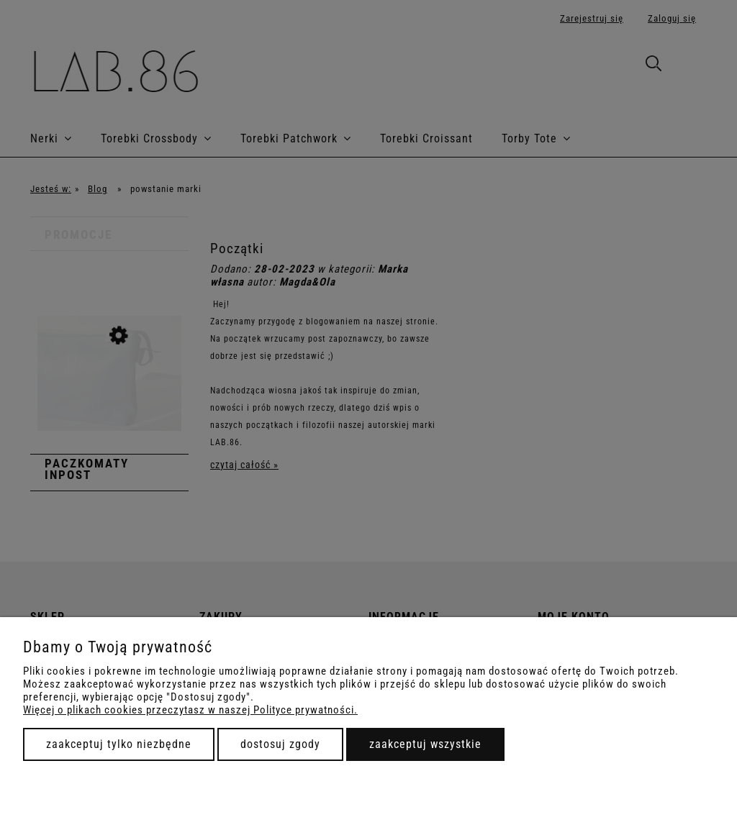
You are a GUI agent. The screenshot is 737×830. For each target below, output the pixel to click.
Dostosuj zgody (280, 744)
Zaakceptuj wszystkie (425, 744)
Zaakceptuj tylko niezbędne (118, 744)
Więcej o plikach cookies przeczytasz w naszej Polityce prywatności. (190, 709)
